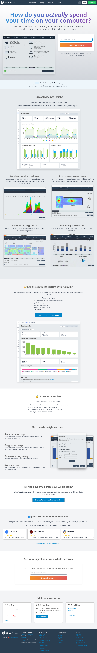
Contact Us (71, 613)
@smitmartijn (14, 637)
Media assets (79, 640)
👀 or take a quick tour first (76, 55)
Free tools (41, 647)
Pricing (42, 3)
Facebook (60, 640)
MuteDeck (23, 637)
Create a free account (76, 45)
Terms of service (80, 639)
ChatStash (42, 648)
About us (78, 634)
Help (59, 3)
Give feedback (43, 637)
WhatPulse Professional (27, 634)
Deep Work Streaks (44, 650)
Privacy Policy (72, 608)
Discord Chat (71, 615)
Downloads (32, 3)
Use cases (41, 642)
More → (7, 620)
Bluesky (60, 637)
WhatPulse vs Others (81, 645)
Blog (59, 634)
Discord (60, 635)
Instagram (60, 642)
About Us (70, 611)
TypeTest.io (24, 640)
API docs (41, 635)
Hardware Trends (43, 644)
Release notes (43, 639)
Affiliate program (80, 642)
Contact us (79, 635)
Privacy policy (80, 637)
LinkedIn (60, 639)
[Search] (76, 3)
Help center (42, 634)
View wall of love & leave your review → (48, 544)
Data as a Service (43, 645)
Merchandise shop (81, 644)
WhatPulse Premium (44, 640)
